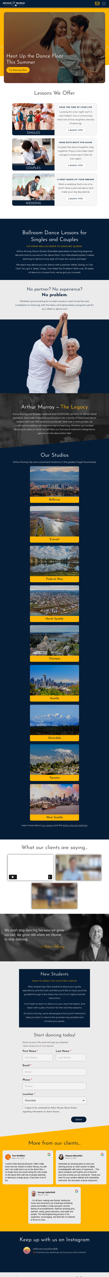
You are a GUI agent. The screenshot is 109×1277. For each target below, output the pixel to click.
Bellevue (54, 499)
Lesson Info (75, 130)
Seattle (54, 698)
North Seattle (54, 618)
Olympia (54, 658)
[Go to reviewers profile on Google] (8, 1157)
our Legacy (47, 825)
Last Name (63, 1051)
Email (26, 1065)
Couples (33, 168)
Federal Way (54, 579)
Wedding (33, 203)
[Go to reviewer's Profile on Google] (34, 1194)
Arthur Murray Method (75, 825)
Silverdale (54, 738)
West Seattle (54, 817)
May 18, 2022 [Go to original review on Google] (43, 1195)
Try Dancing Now (18, 70)
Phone (27, 1080)
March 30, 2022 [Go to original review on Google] (18, 1158)
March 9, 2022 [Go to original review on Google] (70, 1158)
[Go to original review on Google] (49, 1156)
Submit (79, 1120)
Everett (54, 539)
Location (28, 1094)
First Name (30, 1051)
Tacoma (55, 777)
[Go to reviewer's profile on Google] (61, 1157)
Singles (33, 132)
